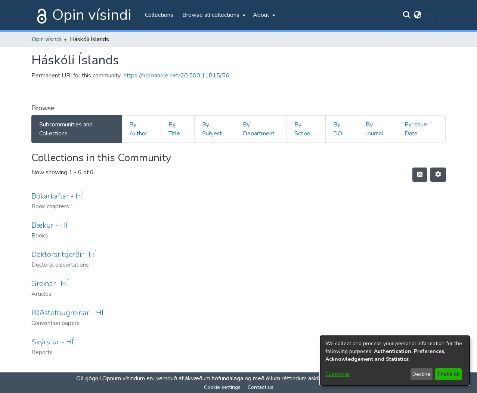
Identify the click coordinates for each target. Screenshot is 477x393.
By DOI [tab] (338, 129)
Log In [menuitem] (432, 15)
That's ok (448, 374)
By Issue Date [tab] (416, 129)
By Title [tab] (174, 129)
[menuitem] (213, 15)
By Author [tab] (138, 129)
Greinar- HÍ (49, 284)
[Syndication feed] (419, 175)
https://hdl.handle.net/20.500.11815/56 (176, 75)
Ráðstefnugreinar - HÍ (67, 313)
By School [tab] (303, 129)
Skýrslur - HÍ (52, 342)
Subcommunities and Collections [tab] (66, 129)
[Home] (40, 15)
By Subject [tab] (212, 129)
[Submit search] (406, 14)
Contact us (260, 387)
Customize (337, 374)
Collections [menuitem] (159, 15)
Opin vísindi (91, 15)
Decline (421, 374)
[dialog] (395, 361)
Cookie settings (222, 387)
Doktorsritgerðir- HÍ (63, 254)
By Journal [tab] (374, 129)
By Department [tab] (259, 129)
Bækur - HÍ (49, 225)
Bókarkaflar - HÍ (57, 196)
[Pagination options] (438, 175)
